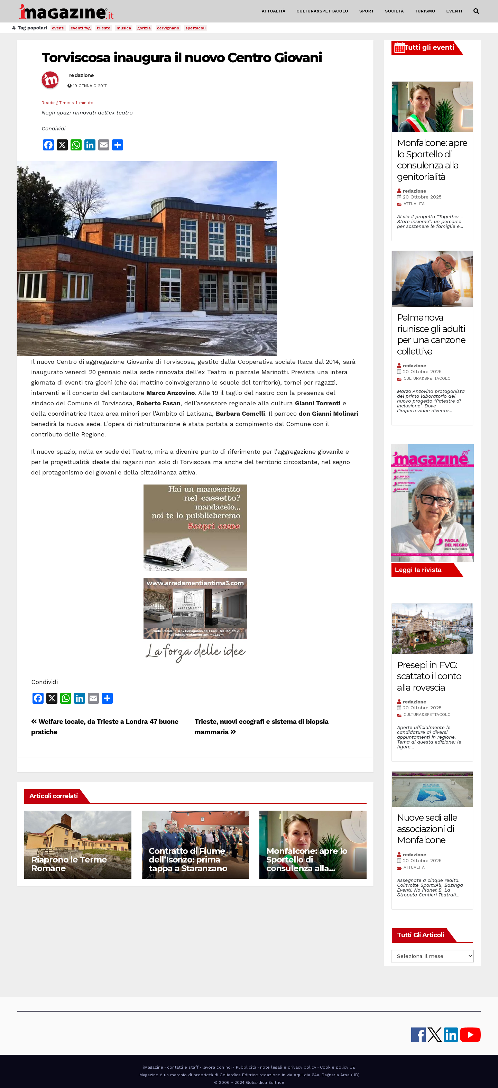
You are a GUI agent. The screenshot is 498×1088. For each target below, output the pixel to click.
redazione (81, 75)
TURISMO (425, 11)
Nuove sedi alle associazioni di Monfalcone (427, 829)
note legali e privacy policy (288, 1067)
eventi (58, 28)
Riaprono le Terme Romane (69, 864)
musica (124, 28)
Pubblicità (246, 1067)
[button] (476, 11)
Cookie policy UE (337, 1067)
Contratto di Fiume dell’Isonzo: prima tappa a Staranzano (188, 859)
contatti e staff (183, 1067)
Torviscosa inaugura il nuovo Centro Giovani (182, 57)
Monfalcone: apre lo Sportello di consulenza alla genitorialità (306, 864)
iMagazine (153, 1067)
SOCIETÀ (394, 11)
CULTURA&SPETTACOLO (322, 11)
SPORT (366, 11)
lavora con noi (217, 1067)
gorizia (144, 28)
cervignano (168, 28)
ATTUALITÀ (274, 11)
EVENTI (454, 11)
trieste (103, 28)
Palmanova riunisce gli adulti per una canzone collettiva (431, 334)
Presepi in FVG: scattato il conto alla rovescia (429, 676)
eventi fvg (81, 28)
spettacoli (195, 28)
